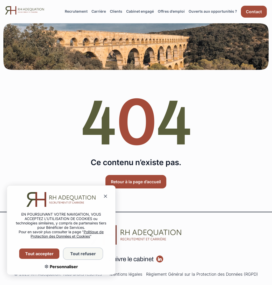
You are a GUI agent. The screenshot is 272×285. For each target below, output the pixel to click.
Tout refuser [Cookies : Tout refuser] (79, 253)
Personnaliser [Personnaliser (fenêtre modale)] (60, 266)
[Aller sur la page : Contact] (254, 12)
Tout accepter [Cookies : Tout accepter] (36, 253)
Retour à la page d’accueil (136, 181)
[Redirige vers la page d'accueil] (24, 10)
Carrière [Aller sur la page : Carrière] (98, 11)
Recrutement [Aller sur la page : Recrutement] (76, 11)
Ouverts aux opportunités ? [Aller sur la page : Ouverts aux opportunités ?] (213, 11)
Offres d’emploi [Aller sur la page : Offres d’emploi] (171, 11)
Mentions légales (126, 274)
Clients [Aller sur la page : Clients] (116, 11)
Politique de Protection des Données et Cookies (64, 234)
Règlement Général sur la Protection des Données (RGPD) (202, 274)
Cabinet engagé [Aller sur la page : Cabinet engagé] (140, 11)
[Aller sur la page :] (159, 258)
